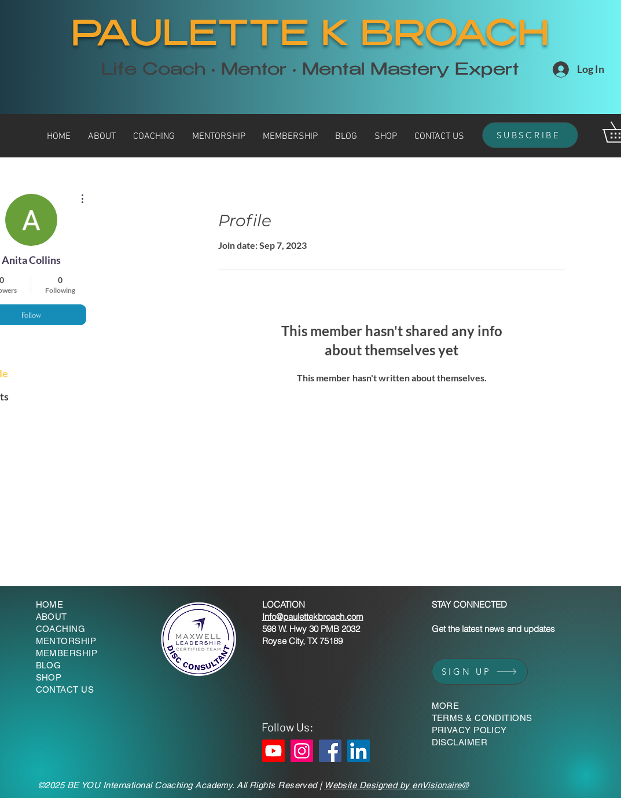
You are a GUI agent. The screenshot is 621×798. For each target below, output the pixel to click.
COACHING (61, 629)
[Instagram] (302, 751)
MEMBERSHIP (67, 653)
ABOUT (51, 617)
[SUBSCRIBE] (530, 135)
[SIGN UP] (480, 672)
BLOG (48, 665)
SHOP (49, 677)
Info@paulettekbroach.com (312, 616)
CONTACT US (65, 689)
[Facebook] (330, 751)
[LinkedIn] (358, 751)
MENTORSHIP (66, 641)
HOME (50, 604)
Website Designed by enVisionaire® (396, 785)
